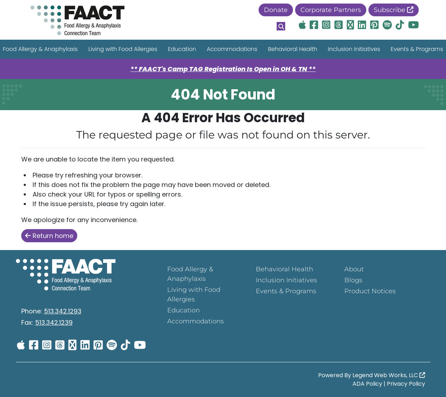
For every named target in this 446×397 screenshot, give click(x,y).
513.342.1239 (54, 322)
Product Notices (370, 291)
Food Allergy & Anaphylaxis (190, 274)
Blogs (353, 280)
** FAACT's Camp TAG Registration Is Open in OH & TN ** (223, 68)
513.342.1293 (62, 311)
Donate (276, 10)
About (354, 269)
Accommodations (232, 49)
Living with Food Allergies (122, 49)
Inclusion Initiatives (354, 49)
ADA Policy (367, 384)
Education (182, 49)
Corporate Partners (330, 10)
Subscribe (393, 10)
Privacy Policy (406, 384)
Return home (49, 235)
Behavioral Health (292, 49)
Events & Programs (286, 291)
